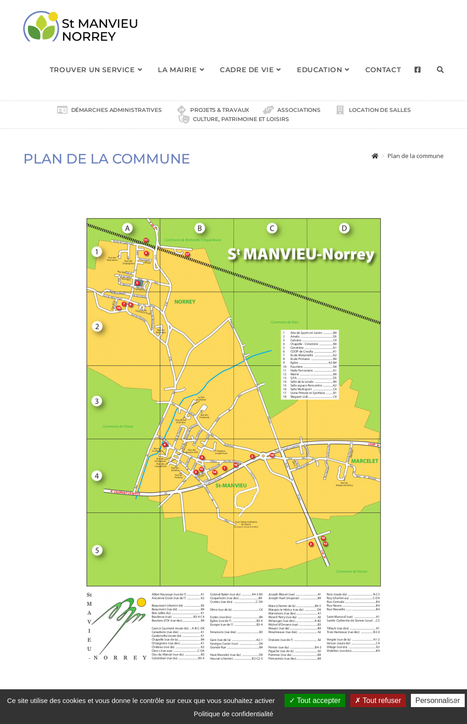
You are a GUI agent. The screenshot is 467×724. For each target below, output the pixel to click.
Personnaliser (437, 700)
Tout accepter (315, 700)
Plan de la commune (416, 156)
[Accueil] (375, 156)
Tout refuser (378, 700)
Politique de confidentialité (233, 714)
